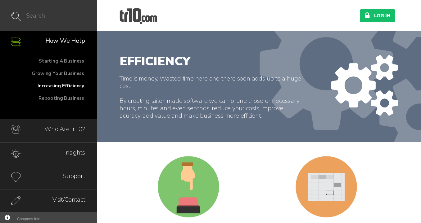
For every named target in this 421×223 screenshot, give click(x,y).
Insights (74, 152)
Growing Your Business (58, 73)
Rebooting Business (61, 98)
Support (74, 176)
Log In (377, 15)
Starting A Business (61, 61)
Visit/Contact (68, 199)
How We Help (65, 41)
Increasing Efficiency (61, 85)
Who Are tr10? (64, 129)
